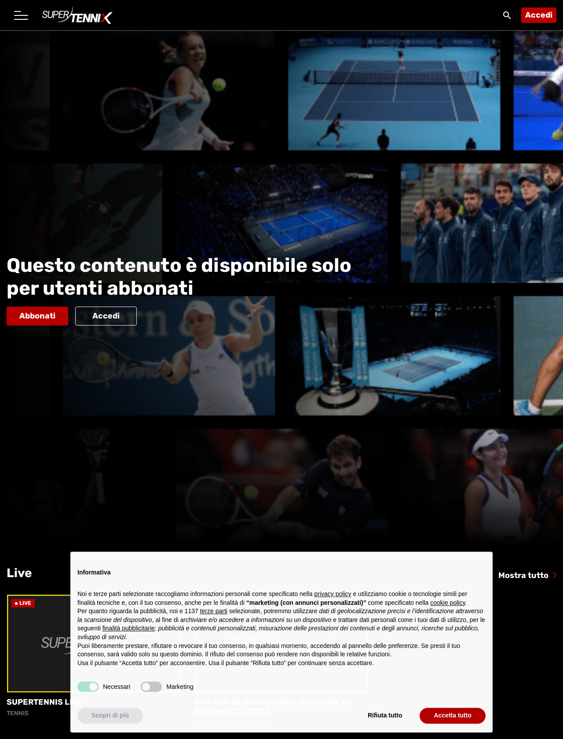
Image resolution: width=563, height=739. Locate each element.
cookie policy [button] (447, 607)
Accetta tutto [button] (453, 720)
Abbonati (37, 316)
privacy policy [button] (332, 598)
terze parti (213, 615)
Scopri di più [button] (110, 720)
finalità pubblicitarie (128, 633)
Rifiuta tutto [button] (385, 720)
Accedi (538, 15)
